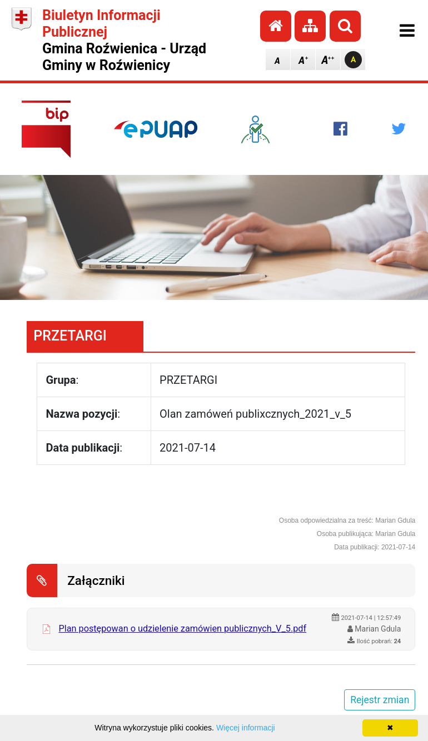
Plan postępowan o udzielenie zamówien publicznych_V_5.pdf (182, 628)
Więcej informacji (245, 727)
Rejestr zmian (379, 699)
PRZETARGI (70, 336)
